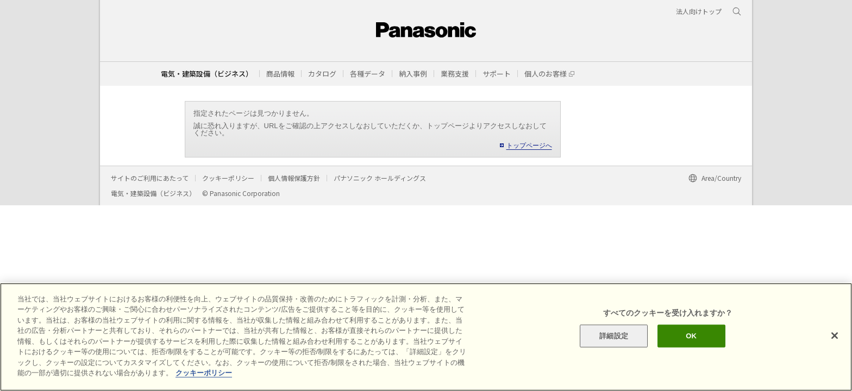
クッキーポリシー (228, 177)
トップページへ (529, 145)
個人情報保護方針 (294, 177)
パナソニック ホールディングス (380, 177)
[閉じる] (835, 336)
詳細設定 (613, 336)
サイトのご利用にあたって (150, 177)
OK (691, 336)
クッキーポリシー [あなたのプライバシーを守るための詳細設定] (204, 373)
